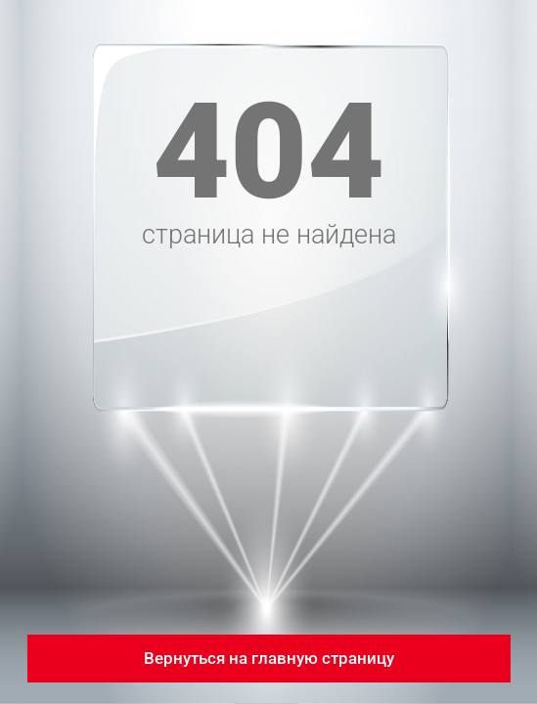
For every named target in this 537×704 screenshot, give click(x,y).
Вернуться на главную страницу (269, 658)
